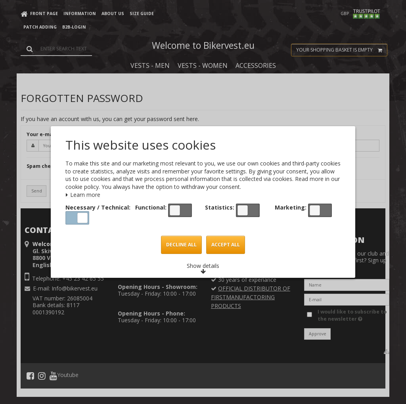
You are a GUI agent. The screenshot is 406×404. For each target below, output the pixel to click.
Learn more (83, 195)
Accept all (226, 245)
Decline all (181, 245)
